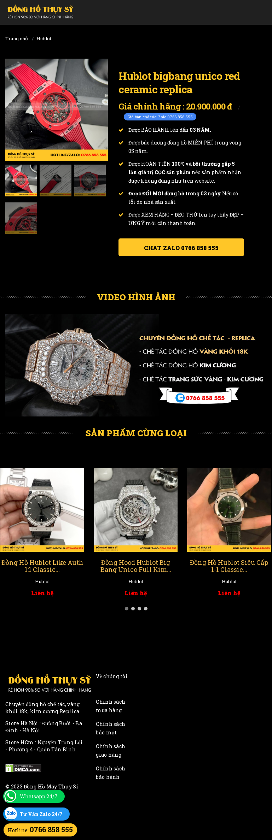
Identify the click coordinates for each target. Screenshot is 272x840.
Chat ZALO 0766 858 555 (181, 248)
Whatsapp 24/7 (39, 796)
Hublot (43, 38)
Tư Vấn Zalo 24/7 (41, 814)
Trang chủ (16, 38)
